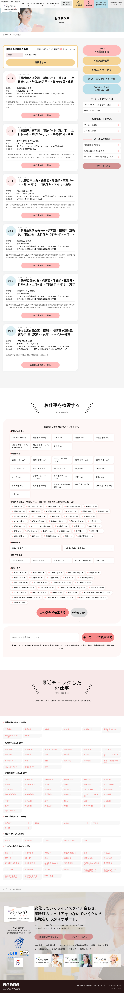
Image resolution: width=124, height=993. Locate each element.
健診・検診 (8, 754)
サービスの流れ (90, 125)
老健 (46, 761)
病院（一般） (9, 749)
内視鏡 (66, 754)
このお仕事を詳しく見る (40, 115)
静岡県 (7, 828)
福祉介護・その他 (11, 767)
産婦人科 (93, 526)
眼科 (35, 536)
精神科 (86, 511)
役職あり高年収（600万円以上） (58, 598)
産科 (16, 531)
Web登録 (38, 945)
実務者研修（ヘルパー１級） (111, 730)
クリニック (107, 749)
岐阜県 (66, 823)
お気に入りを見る (102, 69)
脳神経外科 (76, 521)
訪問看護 (87, 761)
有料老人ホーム (10, 761)
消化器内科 (34, 506)
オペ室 (86, 754)
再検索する (40, 62)
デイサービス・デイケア (111, 755)
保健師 (47, 729)
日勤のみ (55, 573)
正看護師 (8, 729)
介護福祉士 (88, 729)
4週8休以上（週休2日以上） (71, 588)
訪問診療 (28, 754)
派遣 (100, 560)
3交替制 (53, 578)
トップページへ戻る (101, 166)
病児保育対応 (83, 583)
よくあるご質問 (90, 131)
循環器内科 (72, 506)
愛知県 (36, 823)
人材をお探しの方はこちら (66, 3)
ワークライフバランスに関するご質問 (99, 157)
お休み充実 (46, 588)
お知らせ (72, 949)
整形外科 (71, 516)
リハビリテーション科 (39, 526)
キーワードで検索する (98, 637)
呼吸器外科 (37, 521)
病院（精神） (68, 749)
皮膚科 (47, 531)
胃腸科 (34, 511)
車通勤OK (85, 578)
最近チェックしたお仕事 (101, 79)
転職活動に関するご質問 (94, 151)
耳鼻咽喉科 (51, 536)
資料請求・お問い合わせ (95, 985)
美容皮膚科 (18, 536)
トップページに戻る (78, 937)
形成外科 (88, 516)
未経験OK (96, 588)
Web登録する (102, 50)
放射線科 (61, 526)
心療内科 (102, 511)
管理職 (56, 593)
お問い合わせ (85, 949)
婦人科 (31, 531)
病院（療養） (29, 749)
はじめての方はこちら (48, 937)
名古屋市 (8, 823)
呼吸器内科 (52, 506)
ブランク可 (18, 593)
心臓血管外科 (57, 521)
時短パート (19, 573)
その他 (27, 735)
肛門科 (79, 531)
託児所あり (39, 583)
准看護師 (28, 729)
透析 (46, 754)
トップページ (7, 35)
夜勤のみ (18, 578)
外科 (54, 516)
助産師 (66, 729)
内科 (16, 506)
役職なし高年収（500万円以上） (91, 598)
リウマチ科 (38, 516)
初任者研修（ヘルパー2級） (12, 736)
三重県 (95, 823)
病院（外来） (88, 749)
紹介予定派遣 (83, 560)
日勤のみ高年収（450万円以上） (96, 593)
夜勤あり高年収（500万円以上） (25, 598)
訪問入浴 (67, 761)
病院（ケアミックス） (51, 749)
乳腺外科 (18, 526)
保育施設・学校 (30, 767)
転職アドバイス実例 (92, 110)
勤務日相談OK (74, 573)
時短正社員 (38, 573)
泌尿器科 (63, 531)
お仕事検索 (51, 945)
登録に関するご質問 (92, 145)
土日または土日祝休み (22, 588)
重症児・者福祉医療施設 (111, 761)
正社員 (17, 560)
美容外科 (95, 531)
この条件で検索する (52, 612)
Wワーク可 (18, 602)
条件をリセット (79, 614)
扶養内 (93, 573)
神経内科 (90, 506)
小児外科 (94, 521)
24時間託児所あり (61, 583)
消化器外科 (18, 521)
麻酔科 (77, 526)
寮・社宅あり (38, 593)
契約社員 (38, 560)
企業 (46, 767)
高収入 (72, 593)
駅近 (68, 578)
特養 (26, 761)
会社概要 (80, 985)
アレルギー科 (19, 516)
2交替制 (36, 578)
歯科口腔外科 (84, 536)
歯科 (67, 536)
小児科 (70, 511)
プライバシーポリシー (113, 985)
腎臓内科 (18, 511)
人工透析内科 (52, 511)
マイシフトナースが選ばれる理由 (97, 105)
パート (59, 560)
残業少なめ (19, 583)
